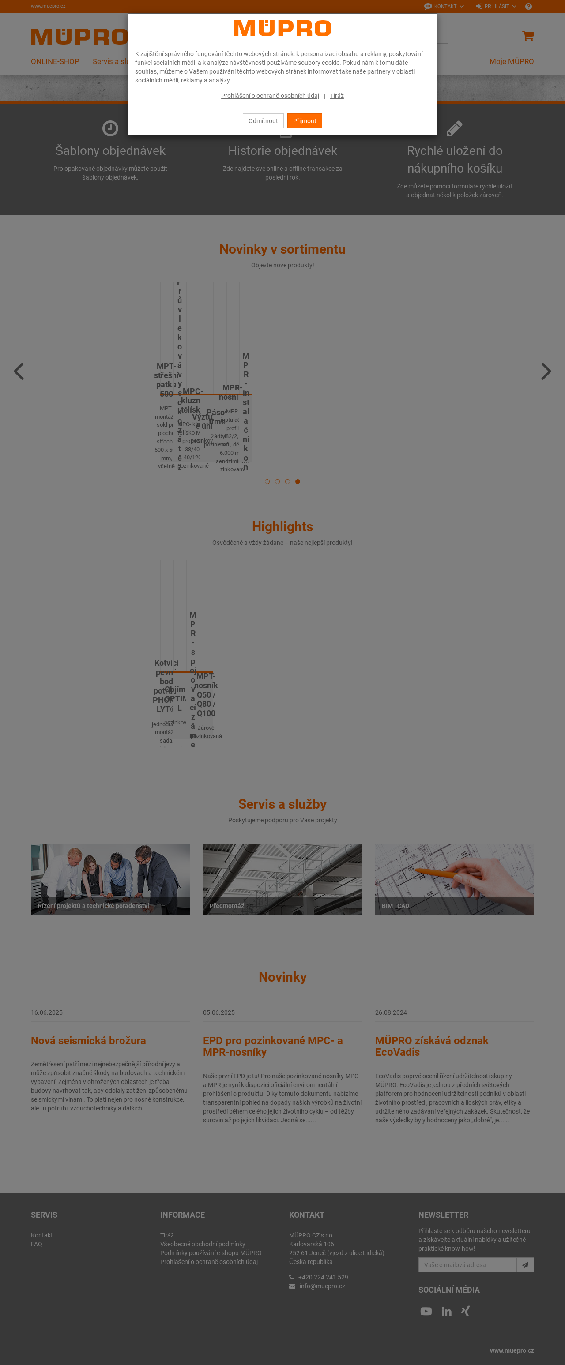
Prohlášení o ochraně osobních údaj (270, 95)
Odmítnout (263, 120)
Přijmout (304, 120)
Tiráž (337, 95)
